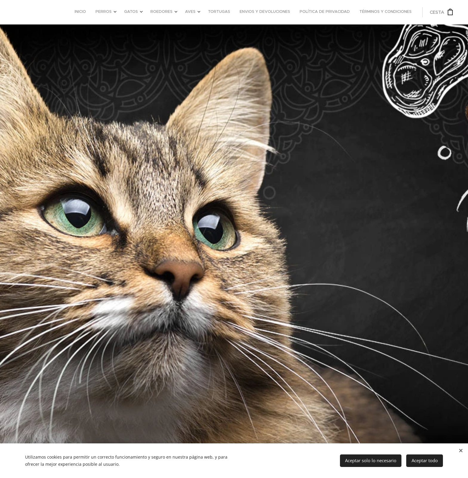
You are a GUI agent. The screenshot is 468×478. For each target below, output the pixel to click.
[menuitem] (325, 12)
